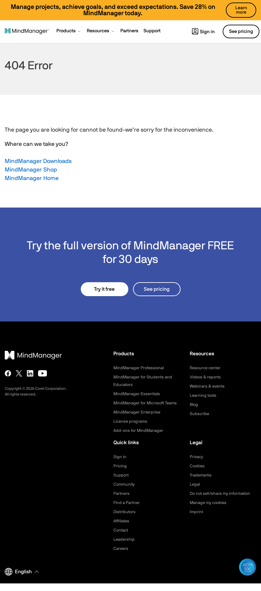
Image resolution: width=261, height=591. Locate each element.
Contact (121, 538)
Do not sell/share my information (222, 501)
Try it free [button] (104, 289)
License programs (131, 429)
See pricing (156, 289)
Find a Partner (127, 510)
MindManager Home (32, 178)
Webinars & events (208, 386)
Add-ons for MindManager (139, 438)
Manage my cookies (210, 510)
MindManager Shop (31, 170)
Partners (121, 501)
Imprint (197, 519)
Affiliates (122, 528)
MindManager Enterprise (138, 420)
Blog (194, 404)
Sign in (203, 31)
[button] (69, 31)
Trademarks (201, 483)
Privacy (197, 464)
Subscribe (200, 414)
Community (124, 492)
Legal (195, 492)
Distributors (125, 519)
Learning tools (204, 395)
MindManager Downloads (38, 161)
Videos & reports (206, 377)
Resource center (206, 368)
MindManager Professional (140, 368)
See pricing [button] (241, 31)
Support (121, 483)
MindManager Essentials (137, 394)
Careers (121, 556)
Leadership (124, 547)
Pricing (120, 473)
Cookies (198, 473)
